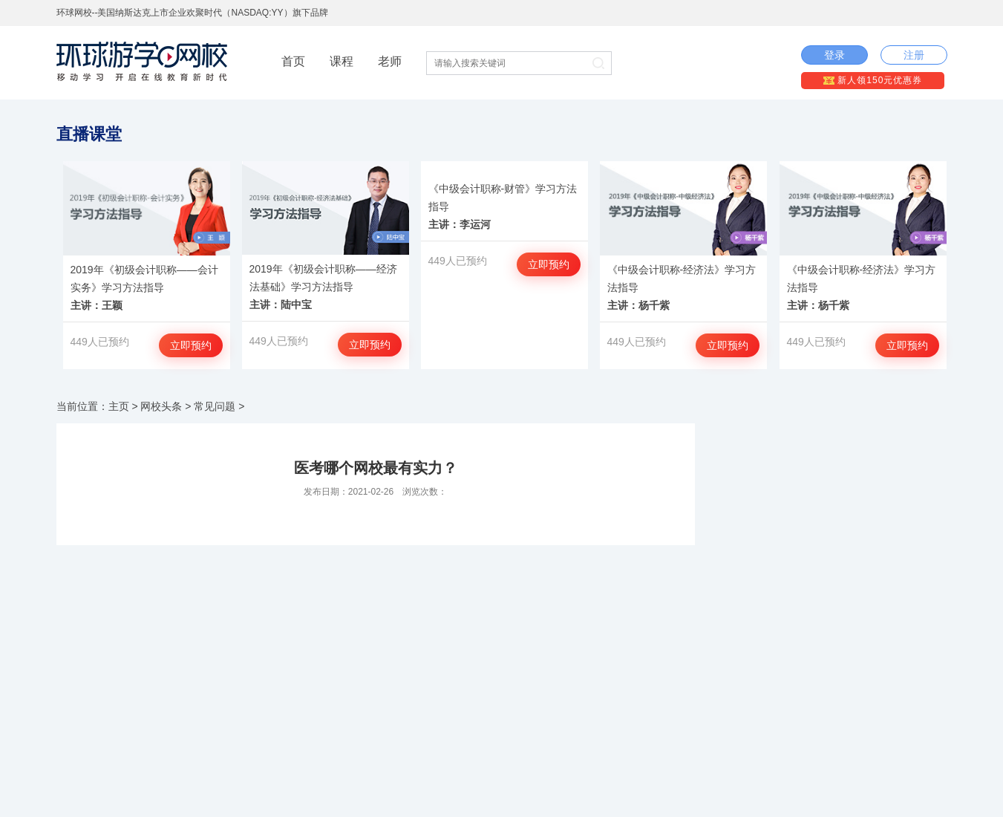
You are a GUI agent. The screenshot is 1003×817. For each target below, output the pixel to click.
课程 (341, 61)
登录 (834, 55)
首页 (293, 61)
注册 (914, 55)
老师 (390, 61)
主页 (118, 406)
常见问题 (214, 406)
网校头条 (161, 406)
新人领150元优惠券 (872, 80)
